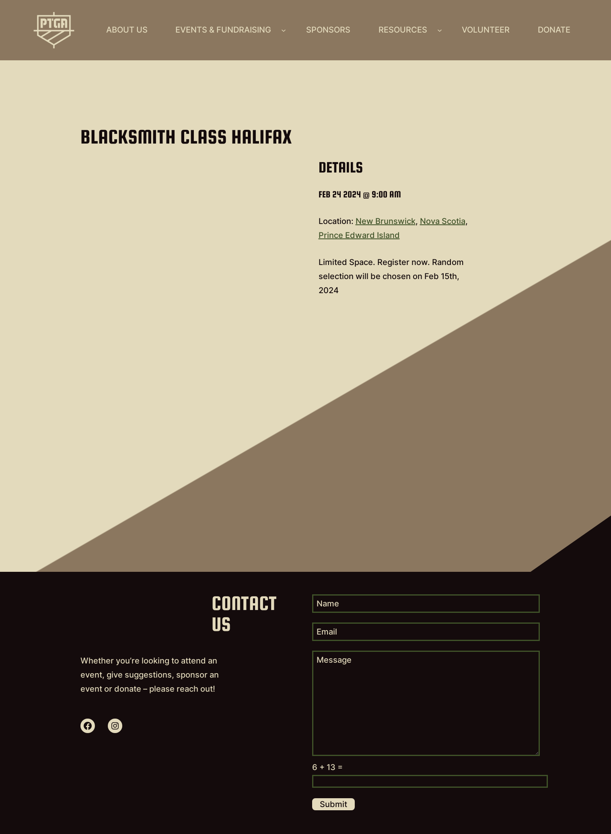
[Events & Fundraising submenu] (283, 30)
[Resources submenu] (439, 30)
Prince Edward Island (359, 235)
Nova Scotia (442, 221)
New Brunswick (386, 221)
